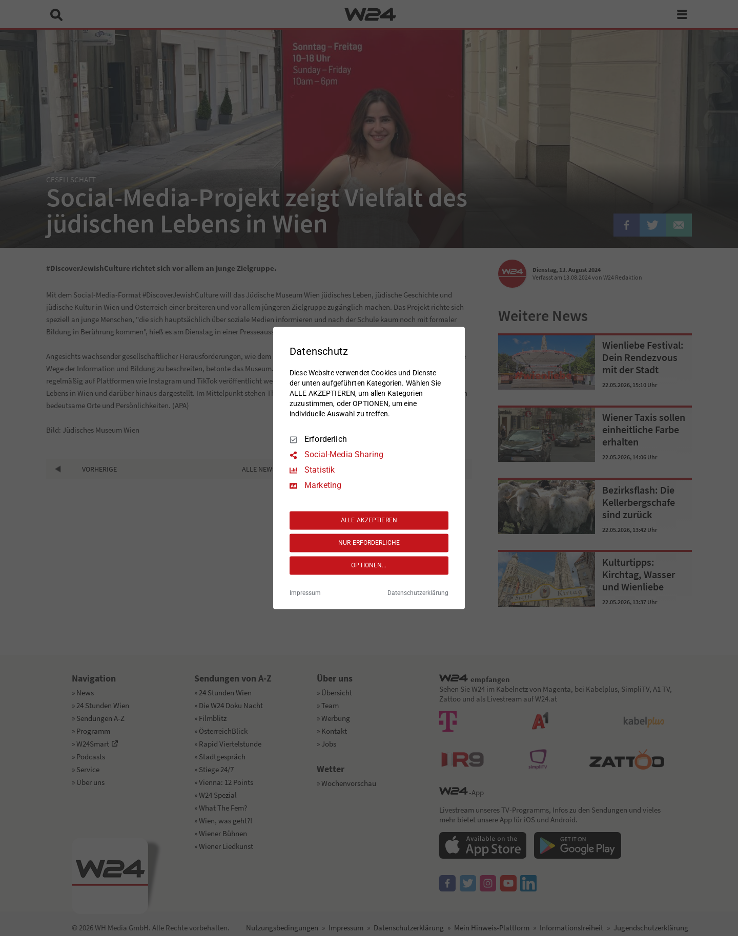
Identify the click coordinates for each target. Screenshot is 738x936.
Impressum (305, 593)
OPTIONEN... (368, 565)
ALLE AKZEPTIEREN (369, 520)
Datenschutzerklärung (417, 593)
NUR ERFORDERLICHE (369, 542)
